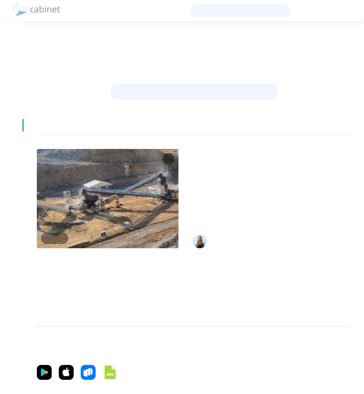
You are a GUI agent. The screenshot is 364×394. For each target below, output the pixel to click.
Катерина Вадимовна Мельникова (254, 237)
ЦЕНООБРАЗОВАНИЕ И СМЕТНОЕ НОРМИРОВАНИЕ (244, 152)
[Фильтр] (51, 125)
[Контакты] (12, 68)
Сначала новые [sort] (328, 124)
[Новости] (12, 40)
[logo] (36, 10)
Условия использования (260, 345)
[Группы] (12, 97)
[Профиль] (12, 54)
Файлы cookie (306, 345)
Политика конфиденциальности (196, 345)
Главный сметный (329, 237)
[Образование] (12, 111)
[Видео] (12, 139)
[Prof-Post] (12, 125)
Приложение (49, 353)
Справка (335, 345)
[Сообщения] (12, 83)
